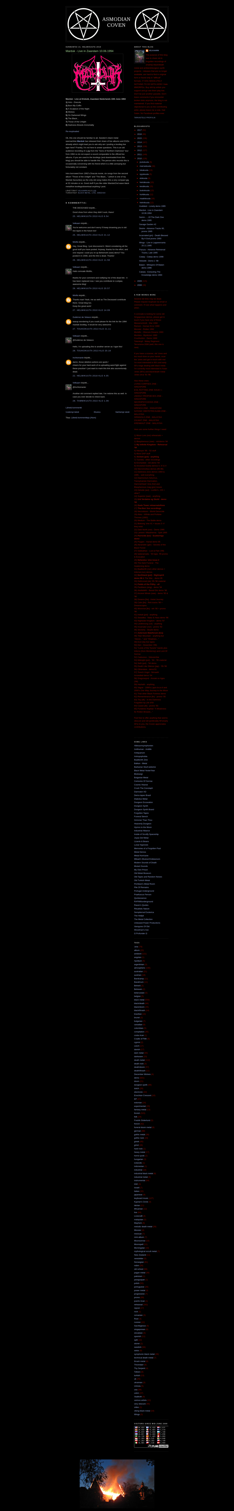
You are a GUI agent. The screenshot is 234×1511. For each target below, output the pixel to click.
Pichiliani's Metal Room (144, 884)
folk (135, 1117)
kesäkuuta (145, 186)
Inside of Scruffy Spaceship (146, 834)
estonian (138, 1102)
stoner (137, 1343)
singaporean (139, 1329)
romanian (138, 1315)
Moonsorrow (139, 1241)
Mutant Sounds (141, 866)
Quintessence (140, 898)
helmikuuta (145, 202)
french (137, 1124)
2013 (139, 146)
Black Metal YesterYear (144, 770)
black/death (139, 1003)
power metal (139, 1290)
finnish (137, 1113)
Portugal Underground (144, 891)
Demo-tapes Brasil (142, 795)
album (137, 950)
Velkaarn (77, 223)
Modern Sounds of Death (145, 862)
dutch (136, 1088)
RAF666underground (143, 901)
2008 (139, 285)
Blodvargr (138, 774)
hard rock (138, 1149)
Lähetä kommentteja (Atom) (83, 417)
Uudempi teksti (72, 412)
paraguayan (139, 1279)
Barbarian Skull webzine (145, 767)
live (94, 193)
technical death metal (143, 1358)
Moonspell (138, 1244)
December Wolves (142, 1074)
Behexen (138, 989)
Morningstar (139, 1248)
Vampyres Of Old (142, 926)
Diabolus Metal (140, 799)
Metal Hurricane (141, 855)
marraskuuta (146, 166)
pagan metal (139, 1272)
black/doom (139, 1007)
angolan (137, 957)
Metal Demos (140, 852)
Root (136, 1319)
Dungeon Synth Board (144, 809)
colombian (138, 1028)
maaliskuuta (145, 198)
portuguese (139, 1287)
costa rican (139, 1035)
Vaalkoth (138, 1396)
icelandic (138, 1163)
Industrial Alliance (142, 830)
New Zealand (140, 1255)
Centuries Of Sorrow (143, 781)
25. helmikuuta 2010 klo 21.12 (91, 235)
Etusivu (97, 412)
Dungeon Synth (141, 806)
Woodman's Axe (141, 930)
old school (138, 1269)
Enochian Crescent (142, 1095)
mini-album (139, 1237)
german (137, 1131)
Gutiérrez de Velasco (82, 317)
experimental (140, 1106)
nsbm (136, 1265)
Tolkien (137, 1372)
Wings (137, 1414)
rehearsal (138, 1304)
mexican (138, 1234)
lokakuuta (144, 170)
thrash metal (139, 1361)
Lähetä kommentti (74, 407)
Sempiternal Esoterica (144, 912)
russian (137, 1322)
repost (137, 1308)
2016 (139, 134)
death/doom (139, 1067)
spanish (137, 1336)
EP (135, 1099)
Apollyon (138, 961)
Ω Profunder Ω (140, 933)
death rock (139, 1063)
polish (136, 1283)
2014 (139, 142)
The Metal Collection (143, 919)
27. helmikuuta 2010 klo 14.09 (91, 310)
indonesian (139, 1166)
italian (136, 1191)
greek (136, 1141)
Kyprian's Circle (141, 1202)
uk (135, 1379)
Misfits (75, 242)
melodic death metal (143, 1226)
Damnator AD (140, 792)
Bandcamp (139, 978)
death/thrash (139, 1070)
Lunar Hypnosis (141, 845)
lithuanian (138, 1209)
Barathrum (139, 982)
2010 (139, 158)
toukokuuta (145, 190)
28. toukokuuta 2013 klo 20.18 (92, 350)
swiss (136, 1350)
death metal (139, 1060)
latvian (137, 1205)
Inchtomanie (78, 357)
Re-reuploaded (72, 131)
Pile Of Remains (141, 887)
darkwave (138, 1056)
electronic (138, 1092)
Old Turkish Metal (142, 880)
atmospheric (139, 968)
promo (137, 1297)
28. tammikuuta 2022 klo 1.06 (91, 401)
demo (136, 1078)
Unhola (137, 1386)
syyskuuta (144, 174)
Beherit (137, 985)
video (136, 1407)
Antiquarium (139, 753)
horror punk (139, 1156)
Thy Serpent (139, 1368)
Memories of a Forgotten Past (147, 848)
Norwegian (139, 1262)
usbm (136, 1393)
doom (136, 1081)
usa (135, 1389)
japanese (138, 1194)
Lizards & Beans (141, 841)
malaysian (138, 1219)
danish (137, 1049)
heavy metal (139, 1152)
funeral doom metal (142, 1127)
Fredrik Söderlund (142, 1120)
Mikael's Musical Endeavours (147, 859)
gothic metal (139, 1134)
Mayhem (138, 1223)
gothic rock (139, 1138)
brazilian (138, 1014)
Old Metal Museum (142, 873)
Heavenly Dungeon (142, 823)
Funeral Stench (141, 816)
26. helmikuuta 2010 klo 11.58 (91, 260)
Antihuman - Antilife (143, 749)
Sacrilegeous (140, 1326)
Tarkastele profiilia (144, 118)
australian (138, 971)
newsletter (138, 1258)
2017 (139, 130)
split (136, 1340)
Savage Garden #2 (147, 224)
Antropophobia (140, 756)
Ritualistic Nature (141, 909)
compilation (139, 1032)
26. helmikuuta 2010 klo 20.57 (91, 288)
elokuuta (144, 178)
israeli (136, 1187)
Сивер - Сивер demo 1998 (151, 257)
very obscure (140, 1404)
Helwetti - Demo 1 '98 (148, 261)
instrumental (139, 1180)
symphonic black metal (144, 1354)
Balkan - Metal (140, 763)
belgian (137, 996)
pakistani (138, 1276)
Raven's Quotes (141, 905)
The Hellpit (139, 916)
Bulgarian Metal (141, 777)
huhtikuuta (145, 194)
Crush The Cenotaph (143, 788)
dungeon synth (140, 1085)
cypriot (137, 1042)
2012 (139, 150)
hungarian (138, 1159)
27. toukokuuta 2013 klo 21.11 (92, 329)
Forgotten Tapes (141, 813)
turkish (137, 1375)
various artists (140, 1400)
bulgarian (138, 1021)
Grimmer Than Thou (143, 820)
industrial (138, 1170)
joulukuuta (145, 162)
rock (136, 1311)
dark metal (139, 1053)
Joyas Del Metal (141, 838)
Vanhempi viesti (122, 412)
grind (136, 1145)
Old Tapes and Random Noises (148, 877)
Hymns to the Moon (143, 827)
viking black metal (142, 1411)
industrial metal (141, 1177)
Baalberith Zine (141, 760)
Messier (137, 1230)
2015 (139, 138)
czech (136, 1046)
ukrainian (138, 1382)
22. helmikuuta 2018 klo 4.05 (91, 376)
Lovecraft (138, 1216)
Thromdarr (139, 1365)
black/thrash (139, 1010)
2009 (139, 281)
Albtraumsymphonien (143, 745)
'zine (136, 947)
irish (136, 1184)
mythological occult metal (145, 1251)
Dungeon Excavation (143, 802)
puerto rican (139, 1301)
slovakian (138, 1333)
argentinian (139, 964)
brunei (137, 1017)
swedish (101, 193)
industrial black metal (143, 1173)
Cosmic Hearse (141, 785)
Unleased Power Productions (147, 923)
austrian (137, 975)
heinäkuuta (145, 182)
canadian (138, 1024)
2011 (139, 154)
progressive (139, 1294)
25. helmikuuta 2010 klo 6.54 (91, 216)
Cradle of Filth (140, 1039)
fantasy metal (140, 1109)
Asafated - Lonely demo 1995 (152, 206)
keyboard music (141, 1198)
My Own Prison (141, 870)
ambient (137, 954)
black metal (84, 193)
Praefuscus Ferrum (142, 894)
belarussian (139, 993)
